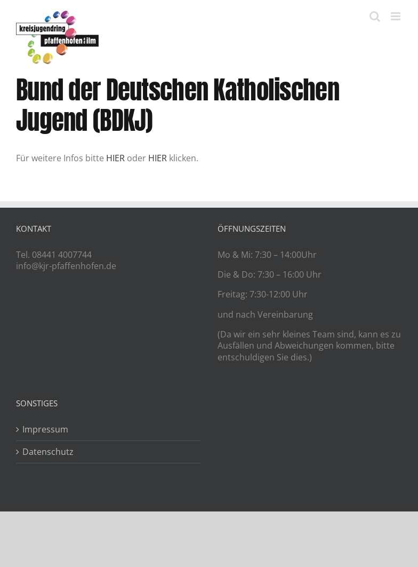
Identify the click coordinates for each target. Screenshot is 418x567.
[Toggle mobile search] (374, 16)
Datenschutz (48, 452)
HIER (115, 158)
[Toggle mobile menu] (396, 16)
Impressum (45, 429)
